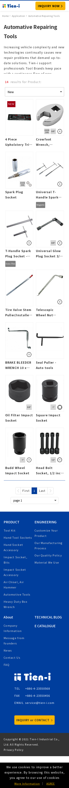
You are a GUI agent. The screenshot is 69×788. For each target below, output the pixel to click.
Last (42, 490)
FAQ (6, 665)
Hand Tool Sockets (18, 537)
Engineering (45, 521)
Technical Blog (48, 617)
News (8, 650)
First (26, 490)
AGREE (50, 783)
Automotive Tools (17, 594)
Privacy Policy (13, 750)
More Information (27, 783)
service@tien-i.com (39, 703)
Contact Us (12, 657)
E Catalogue (45, 625)
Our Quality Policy (48, 555)
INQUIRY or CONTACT (34, 720)
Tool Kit (10, 530)
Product (11, 521)
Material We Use (46, 562)
